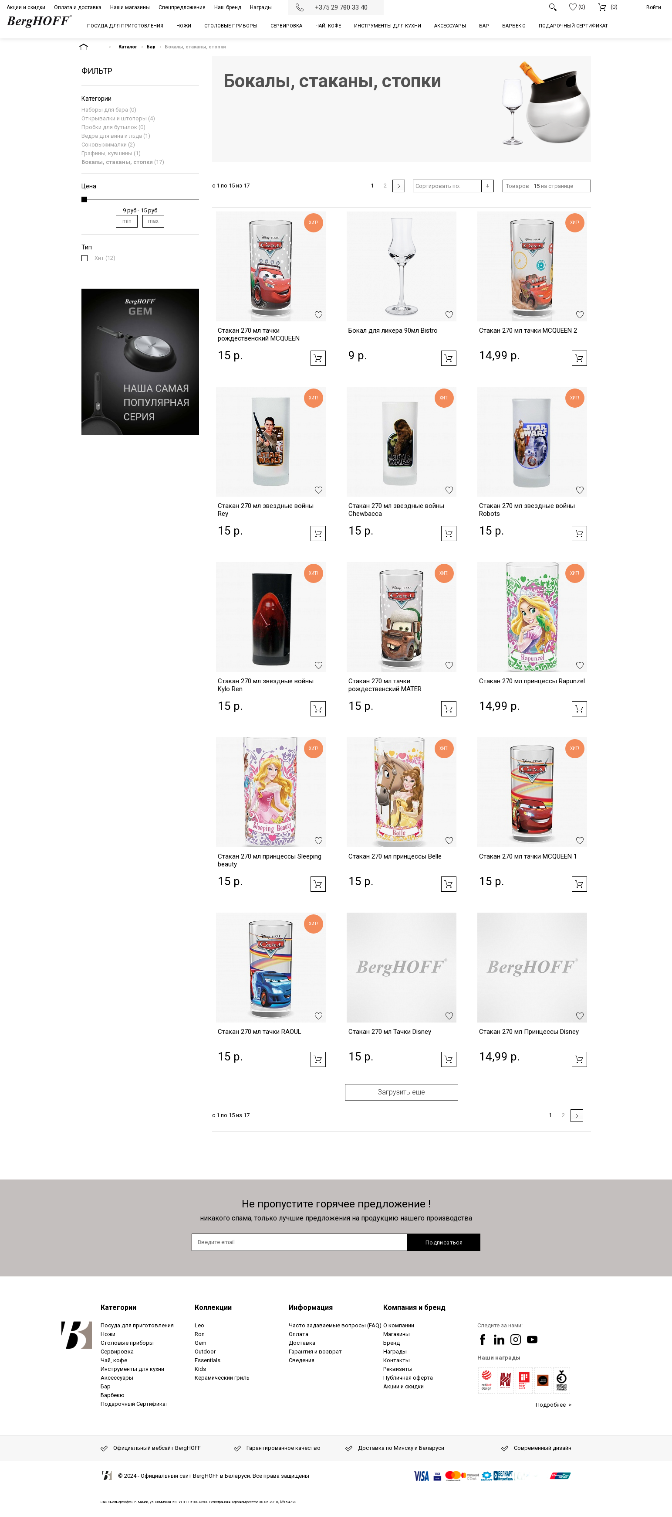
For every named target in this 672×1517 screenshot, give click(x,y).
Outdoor (205, 1351)
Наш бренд (227, 7)
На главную (91, 47)
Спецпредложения (182, 7)
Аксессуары (117, 1377)
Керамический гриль (222, 1377)
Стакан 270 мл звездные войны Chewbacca (396, 510)
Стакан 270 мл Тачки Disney (389, 1032)
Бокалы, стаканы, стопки (117, 162)
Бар (150, 47)
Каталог (127, 47)
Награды (261, 7)
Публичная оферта (408, 1377)
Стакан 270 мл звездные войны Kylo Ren (266, 685)
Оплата (298, 1334)
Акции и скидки (26, 7)
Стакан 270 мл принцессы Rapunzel (532, 681)
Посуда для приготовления (137, 1325)
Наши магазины (130, 7)
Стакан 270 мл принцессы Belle (395, 856)
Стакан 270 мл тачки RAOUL (259, 1032)
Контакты (396, 1360)
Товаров (517, 186)
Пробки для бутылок (109, 127)
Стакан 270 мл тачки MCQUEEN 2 (528, 330)
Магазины (396, 1334)
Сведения (301, 1360)
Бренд (391, 1343)
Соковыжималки (104, 144)
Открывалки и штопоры (114, 118)
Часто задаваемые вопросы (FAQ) (335, 1325)
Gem (200, 1343)
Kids (200, 1369)
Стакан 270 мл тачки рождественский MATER (385, 685)
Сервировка (117, 1351)
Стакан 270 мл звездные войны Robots (527, 510)
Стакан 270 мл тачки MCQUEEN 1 (528, 856)
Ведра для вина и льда (111, 136)
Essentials (207, 1360)
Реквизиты (397, 1369)
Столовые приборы (127, 1343)
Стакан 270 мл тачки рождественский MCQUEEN (259, 334)
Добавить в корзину (318, 358)
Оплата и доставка (77, 7)
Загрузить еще (401, 1092)
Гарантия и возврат (315, 1351)
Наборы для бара (104, 109)
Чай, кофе (114, 1360)
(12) (105, 258)
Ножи (108, 1334)
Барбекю (113, 1395)
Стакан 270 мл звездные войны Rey (266, 510)
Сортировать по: (437, 186)
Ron (200, 1334)
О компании (398, 1325)
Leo (199, 1325)
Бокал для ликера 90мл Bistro (393, 330)
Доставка (302, 1343)
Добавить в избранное (318, 314)
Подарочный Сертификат (135, 1404)
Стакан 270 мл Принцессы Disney (529, 1032)
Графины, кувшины (106, 153)
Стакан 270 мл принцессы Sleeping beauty (269, 860)
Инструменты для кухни (132, 1369)
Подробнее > (553, 1404)
